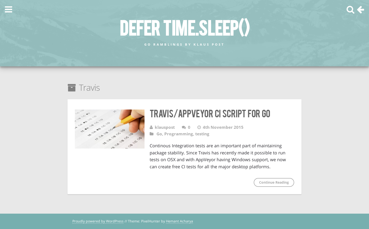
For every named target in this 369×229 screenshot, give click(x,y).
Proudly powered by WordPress (98, 221)
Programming (178, 134)
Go (159, 134)
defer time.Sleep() (184, 27)
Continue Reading (274, 182)
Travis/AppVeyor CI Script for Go (210, 113)
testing (202, 134)
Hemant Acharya (179, 221)
